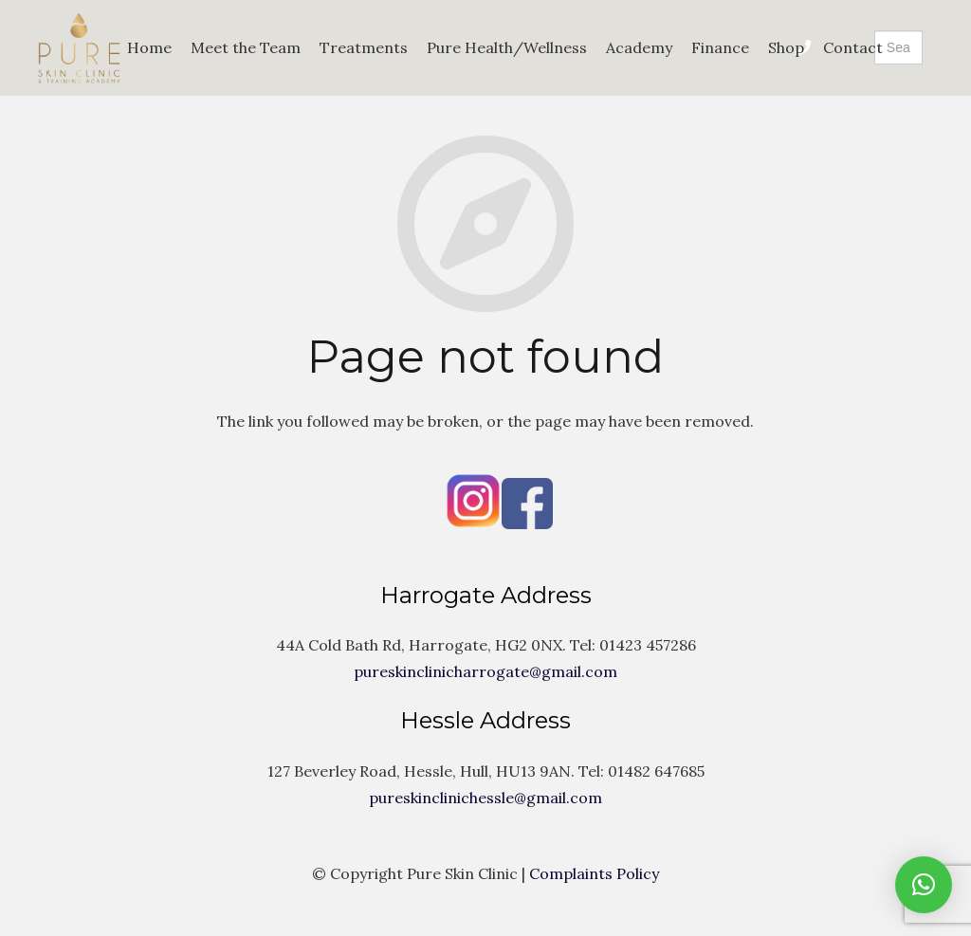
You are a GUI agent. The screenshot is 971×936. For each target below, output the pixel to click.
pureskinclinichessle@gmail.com (485, 797)
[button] (923, 884)
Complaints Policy (594, 873)
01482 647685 (656, 771)
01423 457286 (647, 644)
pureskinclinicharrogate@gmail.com (485, 671)
